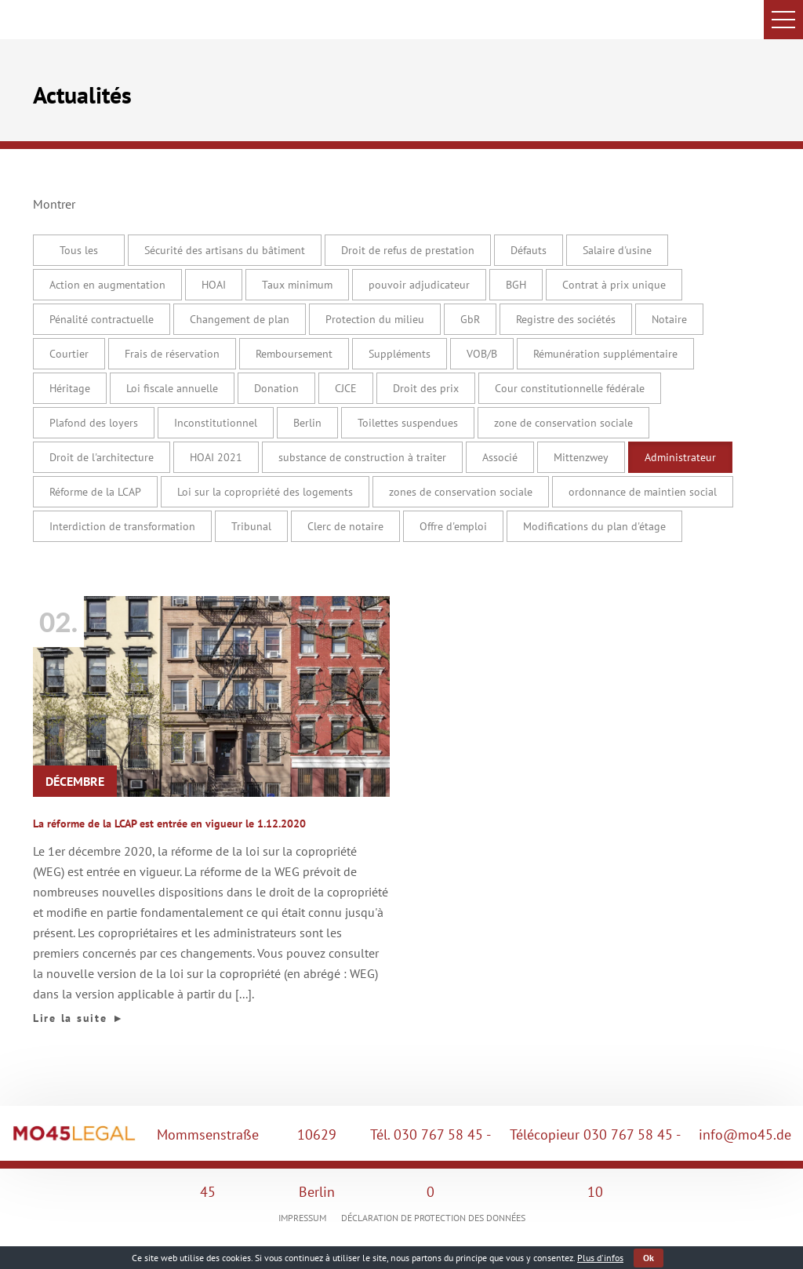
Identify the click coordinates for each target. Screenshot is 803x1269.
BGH (516, 285)
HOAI (214, 285)
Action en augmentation (107, 285)
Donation (276, 388)
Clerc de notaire (345, 526)
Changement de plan (239, 319)
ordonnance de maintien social (643, 492)
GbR (470, 319)
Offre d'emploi (453, 526)
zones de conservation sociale (460, 492)
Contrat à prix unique (614, 285)
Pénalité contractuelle (101, 319)
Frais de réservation (172, 354)
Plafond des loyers (93, 423)
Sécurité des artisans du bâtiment (224, 250)
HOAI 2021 (216, 457)
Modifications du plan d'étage (594, 526)
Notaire (669, 319)
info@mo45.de (745, 1134)
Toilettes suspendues (408, 423)
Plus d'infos (600, 1258)
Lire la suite (79, 1018)
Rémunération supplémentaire (605, 354)
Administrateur (680, 457)
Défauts (529, 250)
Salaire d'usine (617, 250)
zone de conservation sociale (563, 423)
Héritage (69, 388)
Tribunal (251, 526)
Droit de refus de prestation (407, 250)
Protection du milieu (374, 319)
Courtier (69, 354)
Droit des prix (426, 388)
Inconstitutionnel (215, 423)
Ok (648, 1258)
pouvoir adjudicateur (419, 285)
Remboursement (294, 354)
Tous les (79, 250)
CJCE (346, 388)
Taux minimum (297, 285)
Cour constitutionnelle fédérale (570, 388)
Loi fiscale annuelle (172, 388)
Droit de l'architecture (101, 457)
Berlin (307, 423)
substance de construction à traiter (362, 457)
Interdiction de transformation (122, 526)
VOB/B (482, 354)
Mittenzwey (581, 457)
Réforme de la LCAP (95, 492)
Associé (500, 457)
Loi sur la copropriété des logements (265, 492)
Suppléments (400, 354)
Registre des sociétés (566, 319)
